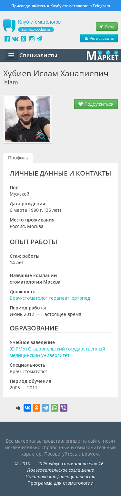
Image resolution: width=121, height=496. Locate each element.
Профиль (18, 158)
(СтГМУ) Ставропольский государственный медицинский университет (57, 352)
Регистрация (99, 38)
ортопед (81, 298)
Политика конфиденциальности (60, 476)
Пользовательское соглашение (60, 470)
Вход (106, 26)
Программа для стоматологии (60, 483)
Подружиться (96, 104)
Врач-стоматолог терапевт (39, 298)
